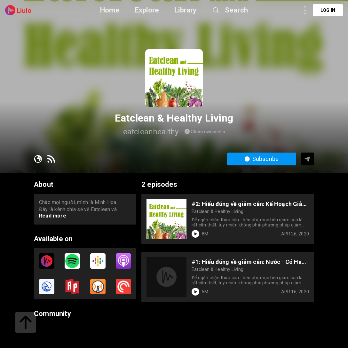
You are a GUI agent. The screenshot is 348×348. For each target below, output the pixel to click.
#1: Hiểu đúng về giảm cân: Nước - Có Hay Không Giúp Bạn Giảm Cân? (248, 261)
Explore (147, 10)
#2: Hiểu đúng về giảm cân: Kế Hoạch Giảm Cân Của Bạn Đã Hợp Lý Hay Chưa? (249, 204)
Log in (327, 10)
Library (185, 10)
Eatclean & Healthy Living (217, 211)
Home (110, 10)
